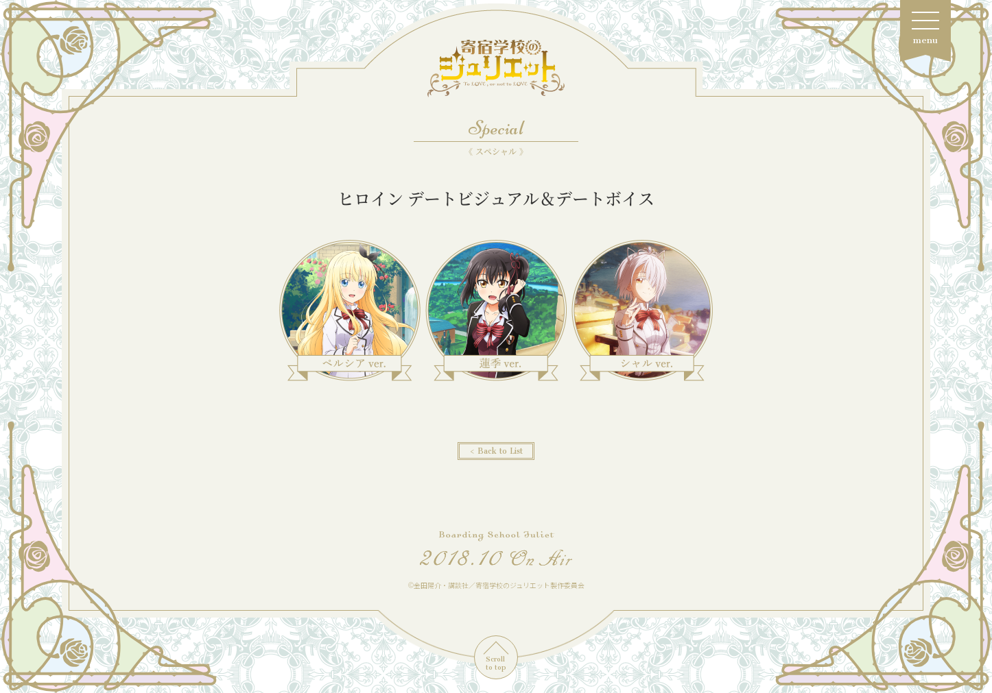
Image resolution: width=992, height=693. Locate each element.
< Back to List (496, 451)
